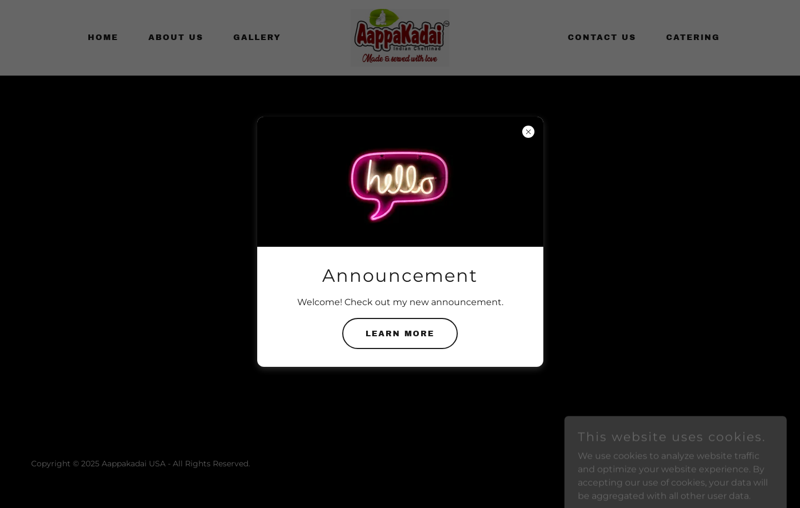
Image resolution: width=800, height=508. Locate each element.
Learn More (400, 334)
